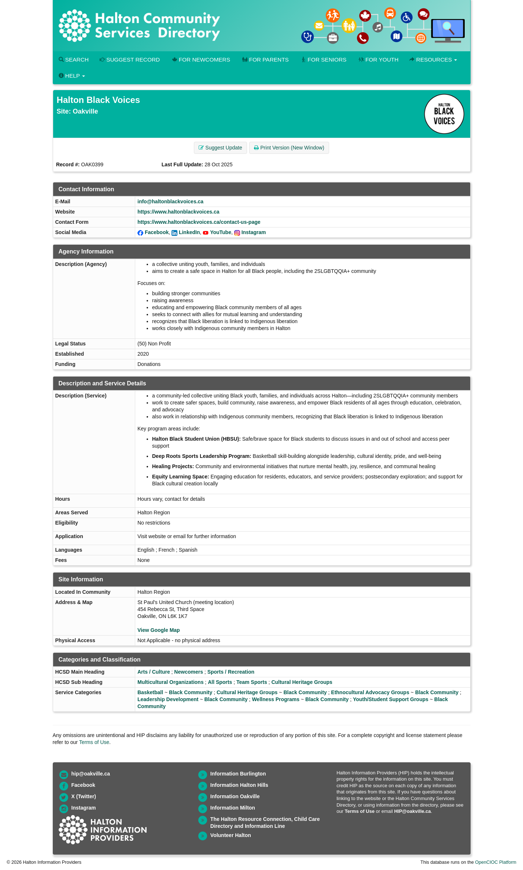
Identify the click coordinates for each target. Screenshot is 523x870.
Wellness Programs (275, 699)
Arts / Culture (153, 672)
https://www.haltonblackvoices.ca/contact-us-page (199, 222)
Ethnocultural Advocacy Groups (370, 692)
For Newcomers (200, 59)
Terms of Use (94, 742)
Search (74, 59)
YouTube (220, 232)
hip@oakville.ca (90, 774)
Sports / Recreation (230, 672)
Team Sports (251, 682)
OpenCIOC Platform (495, 862)
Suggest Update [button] (220, 148)
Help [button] (72, 76)
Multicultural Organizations (170, 682)
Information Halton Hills (239, 785)
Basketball (150, 692)
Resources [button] (433, 59)
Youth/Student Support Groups (390, 699)
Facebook (157, 232)
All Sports (220, 682)
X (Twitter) (83, 796)
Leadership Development (168, 699)
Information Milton (232, 808)
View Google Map (158, 630)
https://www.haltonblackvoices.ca (178, 212)
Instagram (254, 232)
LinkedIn (189, 232)
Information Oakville (235, 796)
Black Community (190, 692)
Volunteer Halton (230, 835)
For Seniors (323, 59)
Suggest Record (130, 59)
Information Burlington (238, 774)
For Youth (377, 59)
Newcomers (188, 672)
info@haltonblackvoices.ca (170, 201)
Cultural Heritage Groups (301, 682)
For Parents (265, 59)
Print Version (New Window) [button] (289, 148)
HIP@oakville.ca (412, 811)
